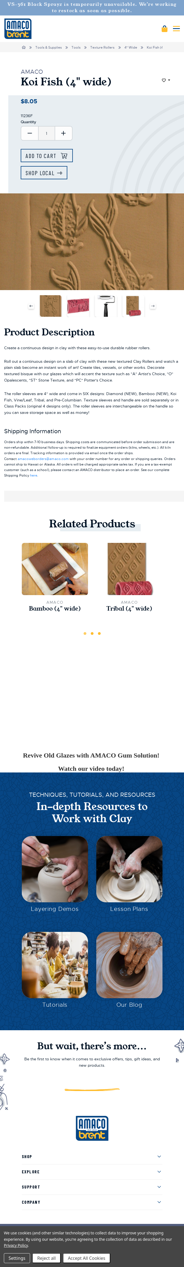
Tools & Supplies (48, 47)
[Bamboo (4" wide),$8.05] (55, 569)
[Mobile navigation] (176, 28)
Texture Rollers (102, 47)
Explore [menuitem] (31, 1171)
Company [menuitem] (31, 1202)
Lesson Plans (129, 909)
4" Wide (130, 47)
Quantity (28, 121)
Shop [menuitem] (27, 1156)
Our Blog (129, 1004)
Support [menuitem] (31, 1186)
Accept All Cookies (86, 1258)
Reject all (46, 1258)
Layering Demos (55, 909)
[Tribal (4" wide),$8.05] (129, 569)
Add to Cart (42, 155)
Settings (17, 1258)
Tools (76, 47)
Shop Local (40, 172)
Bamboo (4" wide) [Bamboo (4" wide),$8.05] (55, 609)
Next (153, 306)
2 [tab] (92, 633)
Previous (31, 306)
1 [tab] (85, 633)
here (33, 475)
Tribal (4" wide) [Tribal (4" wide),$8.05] (129, 609)
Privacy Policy (16, 1245)
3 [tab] (99, 633)
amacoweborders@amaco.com (43, 459)
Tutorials (55, 1004)
